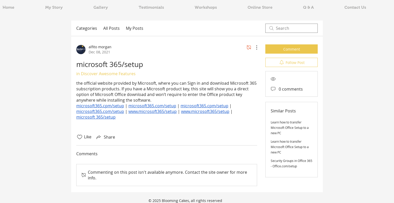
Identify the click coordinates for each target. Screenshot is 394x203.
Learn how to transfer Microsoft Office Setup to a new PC (290, 127)
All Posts (111, 28)
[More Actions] (254, 47)
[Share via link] (105, 137)
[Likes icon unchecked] (79, 137)
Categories (86, 28)
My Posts (134, 28)
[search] (291, 28)
